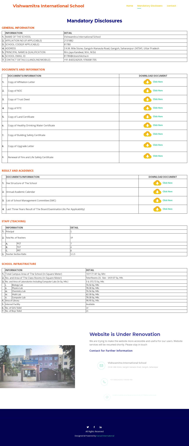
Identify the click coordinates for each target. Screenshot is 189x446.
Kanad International (105, 435)
